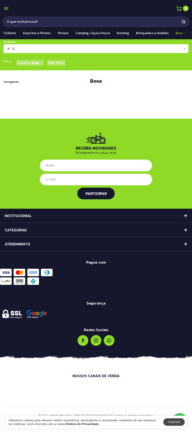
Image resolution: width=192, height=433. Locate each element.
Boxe (179, 33)
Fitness (63, 33)
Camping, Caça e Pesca (92, 33)
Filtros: (8, 61)
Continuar (174, 422)
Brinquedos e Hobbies (152, 33)
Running (123, 33)
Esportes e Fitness (37, 33)
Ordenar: (10, 41)
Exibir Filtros (56, 63)
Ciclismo (10, 33)
